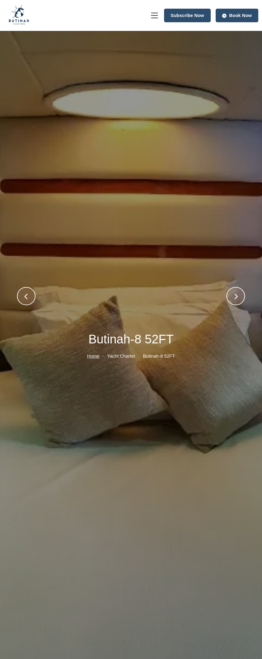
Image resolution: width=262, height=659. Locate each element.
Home (93, 356)
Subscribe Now (187, 15)
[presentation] (26, 296)
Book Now (237, 15)
